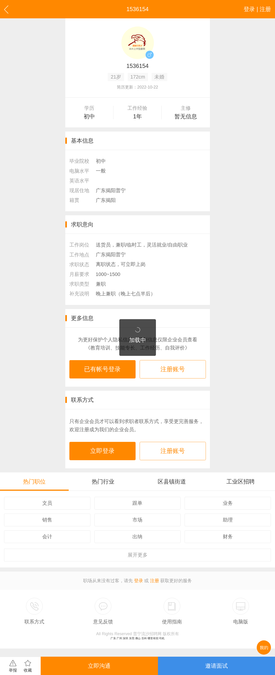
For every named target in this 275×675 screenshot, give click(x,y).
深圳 (125, 638)
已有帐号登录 (102, 369)
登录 (138, 580)
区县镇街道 (172, 481)
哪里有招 (153, 638)
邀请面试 (216, 666)
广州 (119, 638)
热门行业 (103, 481)
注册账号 (172, 369)
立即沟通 (99, 666)
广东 (113, 638)
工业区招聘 (240, 481)
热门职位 (34, 481)
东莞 (131, 638)
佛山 (138, 638)
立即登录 (102, 451)
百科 (144, 638)
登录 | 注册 (257, 9)
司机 (162, 638)
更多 (138, 555)
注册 (154, 580)
